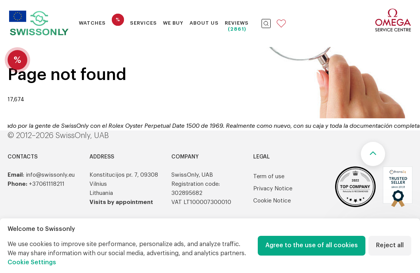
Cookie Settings (32, 262)
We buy (173, 22)
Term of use (268, 176)
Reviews (237, 22)
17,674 (16, 99)
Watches (92, 22)
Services (143, 22)
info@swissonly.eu (50, 175)
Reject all (390, 245)
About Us (204, 22)
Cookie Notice (272, 201)
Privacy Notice (272, 188)
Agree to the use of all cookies (311, 245)
